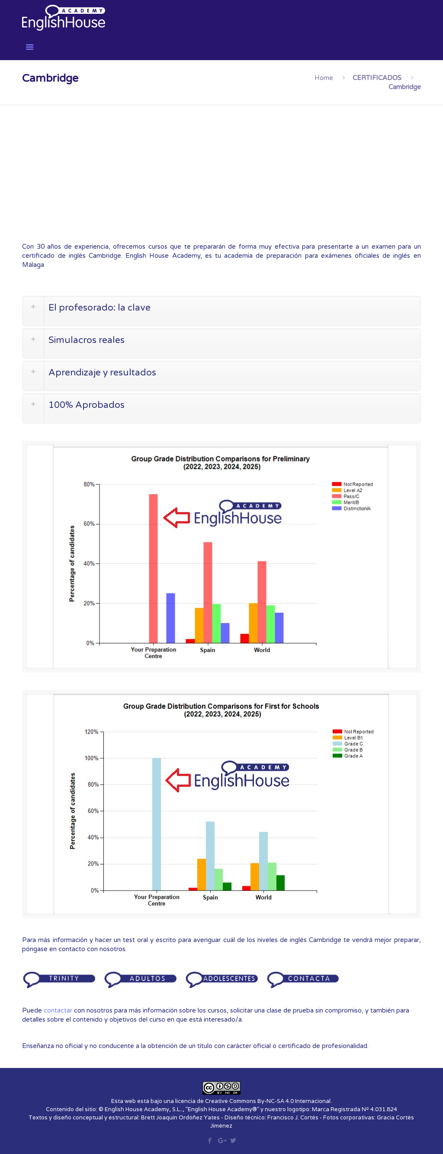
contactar (58, 1010)
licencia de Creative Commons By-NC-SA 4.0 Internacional (253, 1101)
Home (324, 78)
